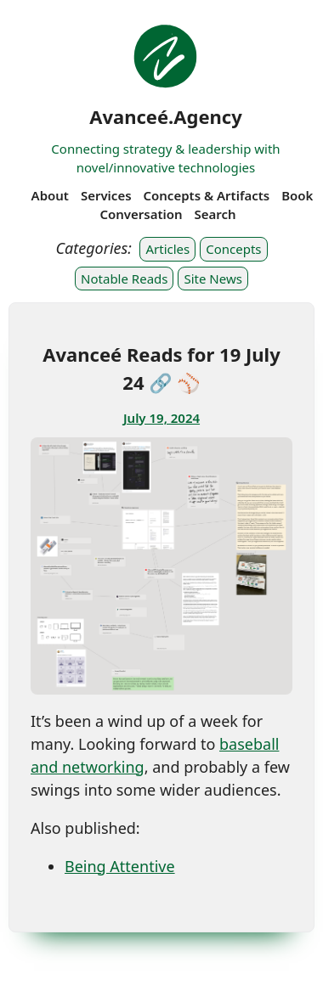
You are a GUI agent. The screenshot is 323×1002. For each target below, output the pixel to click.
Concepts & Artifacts (206, 195)
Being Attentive (120, 866)
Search (215, 213)
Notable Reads (124, 278)
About (50, 195)
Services (106, 195)
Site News (212, 278)
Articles (167, 248)
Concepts (233, 248)
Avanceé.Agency (165, 116)
